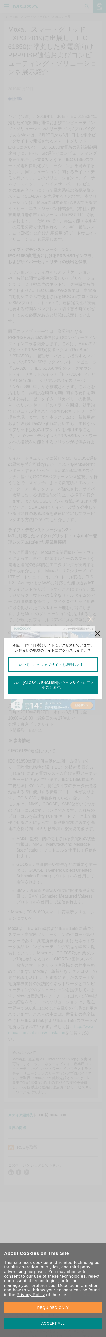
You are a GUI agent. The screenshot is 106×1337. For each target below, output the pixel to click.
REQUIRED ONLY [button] (53, 1308)
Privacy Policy (31, 1294)
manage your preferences (29, 1285)
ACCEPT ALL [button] (53, 1323)
